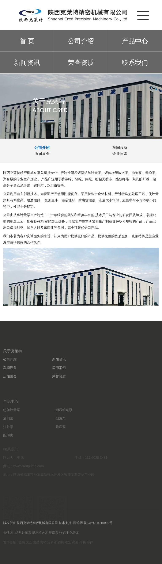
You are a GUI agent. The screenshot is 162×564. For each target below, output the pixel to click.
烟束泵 (61, 430)
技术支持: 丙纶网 (71, 525)
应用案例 (59, 378)
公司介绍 (81, 41)
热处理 (64, 535)
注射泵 (8, 438)
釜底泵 (61, 438)
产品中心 (135, 41)
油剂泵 (8, 430)
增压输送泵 (64, 421)
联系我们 (135, 62)
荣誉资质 (81, 62)
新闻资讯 (27, 62)
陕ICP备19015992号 (98, 525)
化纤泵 (74, 535)
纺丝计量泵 (11, 421)
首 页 (27, 41)
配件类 (8, 447)
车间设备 (10, 378)
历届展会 (10, 386)
